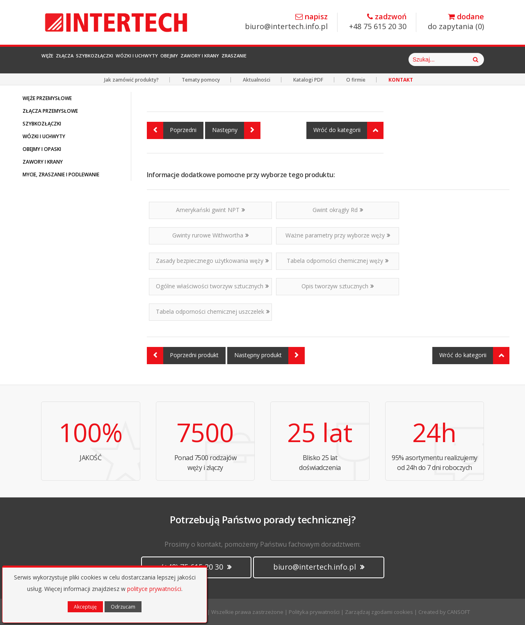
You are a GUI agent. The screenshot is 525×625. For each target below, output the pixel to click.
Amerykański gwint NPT (210, 210)
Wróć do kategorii (348, 130)
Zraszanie (364, 59)
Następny (236, 130)
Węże (56, 59)
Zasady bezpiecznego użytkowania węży (212, 261)
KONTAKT (400, 79)
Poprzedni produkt (183, 355)
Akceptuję (85, 606)
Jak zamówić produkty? (131, 79)
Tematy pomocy (201, 79)
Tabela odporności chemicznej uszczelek (212, 311)
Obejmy (258, 59)
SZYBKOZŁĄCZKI (42, 123)
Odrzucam (123, 606)
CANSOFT (458, 612)
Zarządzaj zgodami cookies (379, 612)
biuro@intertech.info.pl (286, 22)
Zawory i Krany (308, 59)
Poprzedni (171, 130)
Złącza (89, 59)
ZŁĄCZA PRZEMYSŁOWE (50, 110)
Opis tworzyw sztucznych (337, 286)
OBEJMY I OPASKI (42, 149)
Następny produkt (269, 355)
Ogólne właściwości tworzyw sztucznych (212, 286)
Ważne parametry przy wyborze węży (337, 235)
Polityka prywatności (314, 612)
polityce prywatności (154, 589)
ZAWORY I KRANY (43, 161)
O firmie (355, 79)
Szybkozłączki (139, 59)
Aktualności (256, 79)
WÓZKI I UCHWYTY (44, 136)
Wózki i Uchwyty (205, 59)
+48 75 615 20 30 (377, 22)
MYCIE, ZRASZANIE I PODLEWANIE (61, 174)
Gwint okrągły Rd (338, 210)
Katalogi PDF (308, 79)
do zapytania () (456, 22)
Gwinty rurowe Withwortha (210, 235)
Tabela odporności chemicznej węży (337, 261)
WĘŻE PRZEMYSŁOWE (47, 98)
